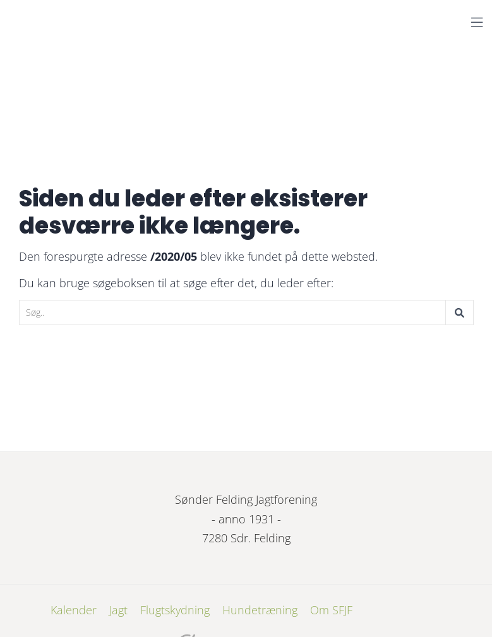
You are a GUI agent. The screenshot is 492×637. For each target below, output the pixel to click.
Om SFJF (331, 609)
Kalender (74, 609)
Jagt (118, 609)
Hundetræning (259, 609)
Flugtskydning (175, 609)
